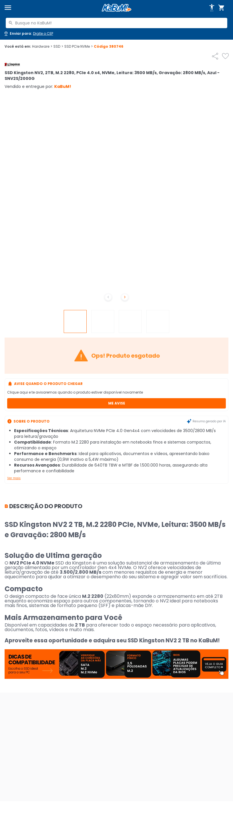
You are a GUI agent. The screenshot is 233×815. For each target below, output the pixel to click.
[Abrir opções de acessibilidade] (212, 8)
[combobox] (116, 23)
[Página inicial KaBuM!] (116, 8)
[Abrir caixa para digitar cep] (28, 33)
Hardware (42, 46)
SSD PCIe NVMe (78, 46)
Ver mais (14, 478)
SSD (58, 46)
